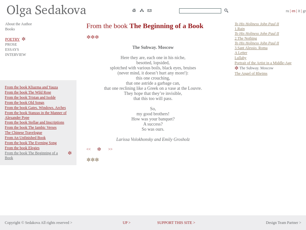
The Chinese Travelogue (23, 132)
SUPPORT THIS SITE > (176, 222)
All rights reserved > (56, 222)
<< (89, 149)
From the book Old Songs (24, 102)
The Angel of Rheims (251, 73)
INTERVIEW (15, 54)
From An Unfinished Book (25, 137)
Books (10, 29)
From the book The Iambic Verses (31, 127)
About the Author (18, 24)
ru (287, 11)
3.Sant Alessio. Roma (257, 45)
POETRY (12, 39)
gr (304, 11)
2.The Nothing (257, 36)
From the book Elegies (22, 148)
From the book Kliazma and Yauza (31, 87)
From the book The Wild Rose (28, 92)
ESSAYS (12, 49)
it (299, 11)
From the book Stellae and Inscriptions (34, 122)
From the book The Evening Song (31, 143)
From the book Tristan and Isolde (30, 97)
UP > (127, 222)
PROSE (11, 44)
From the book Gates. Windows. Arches (35, 107)
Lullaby (240, 58)
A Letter (241, 52)
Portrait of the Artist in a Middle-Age (263, 63)
